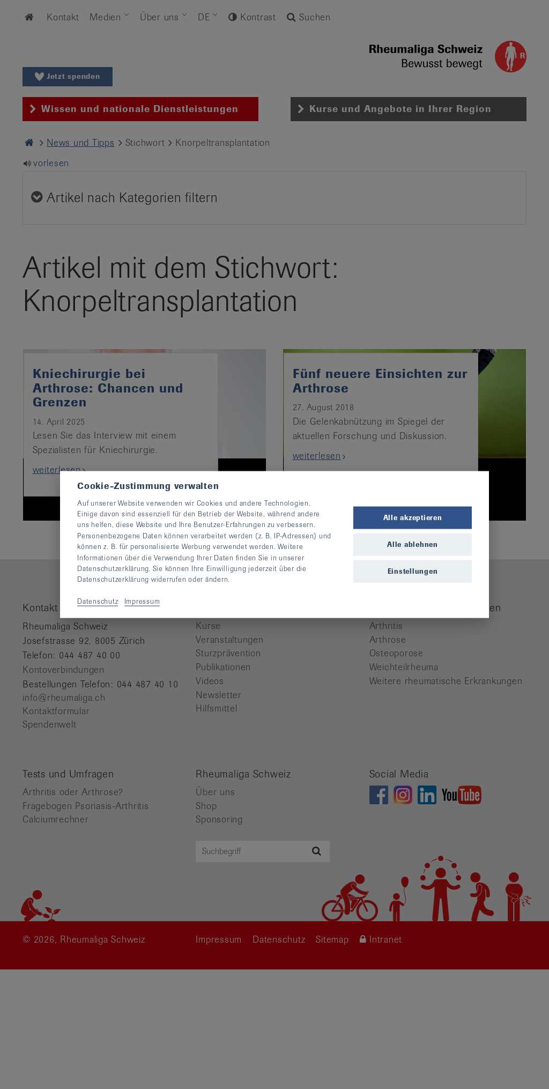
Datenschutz (97, 601)
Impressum (142, 601)
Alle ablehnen (412, 544)
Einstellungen (413, 571)
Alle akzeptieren (412, 517)
